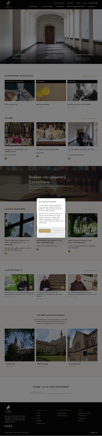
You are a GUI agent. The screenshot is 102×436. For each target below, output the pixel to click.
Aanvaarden (45, 231)
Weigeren (57, 231)
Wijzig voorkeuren (51, 234)
